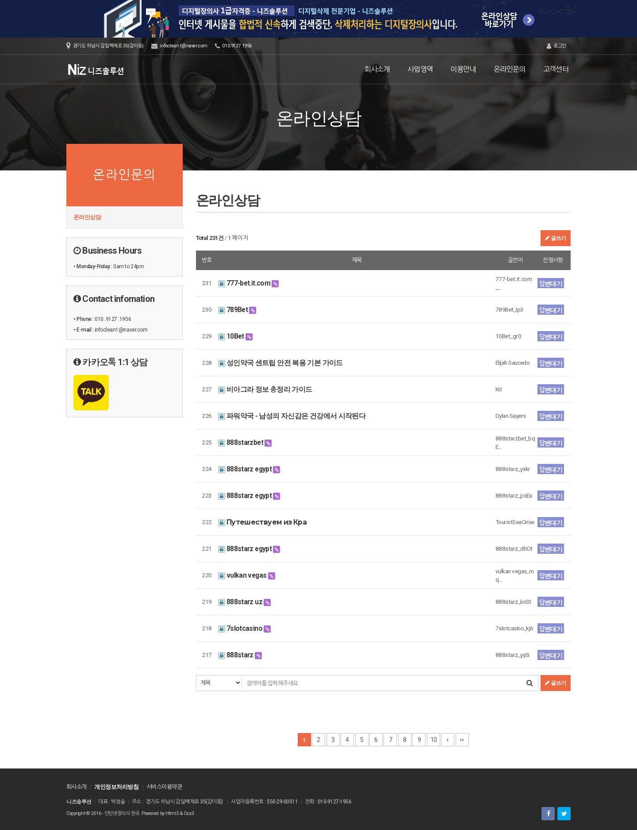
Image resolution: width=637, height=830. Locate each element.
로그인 (556, 46)
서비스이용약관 (164, 787)
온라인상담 (87, 217)
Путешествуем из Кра (262, 522)
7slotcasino (241, 628)
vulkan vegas (243, 575)
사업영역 (420, 69)
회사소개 (377, 69)
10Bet (232, 336)
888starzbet (241, 442)
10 (433, 739)
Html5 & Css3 (179, 813)
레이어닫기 (626, 11)
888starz (236, 655)
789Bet (233, 309)
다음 (447, 739)
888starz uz (241, 602)
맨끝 (462, 739)
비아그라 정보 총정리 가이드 (265, 389)
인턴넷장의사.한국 (121, 813)
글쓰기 (555, 238)
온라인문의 (510, 69)
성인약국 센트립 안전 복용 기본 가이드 (280, 363)
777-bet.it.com (245, 283)
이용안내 (463, 69)
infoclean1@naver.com (183, 46)
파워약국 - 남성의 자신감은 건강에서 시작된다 (292, 416)
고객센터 (555, 69)
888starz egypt (245, 469)
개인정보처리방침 (116, 787)
